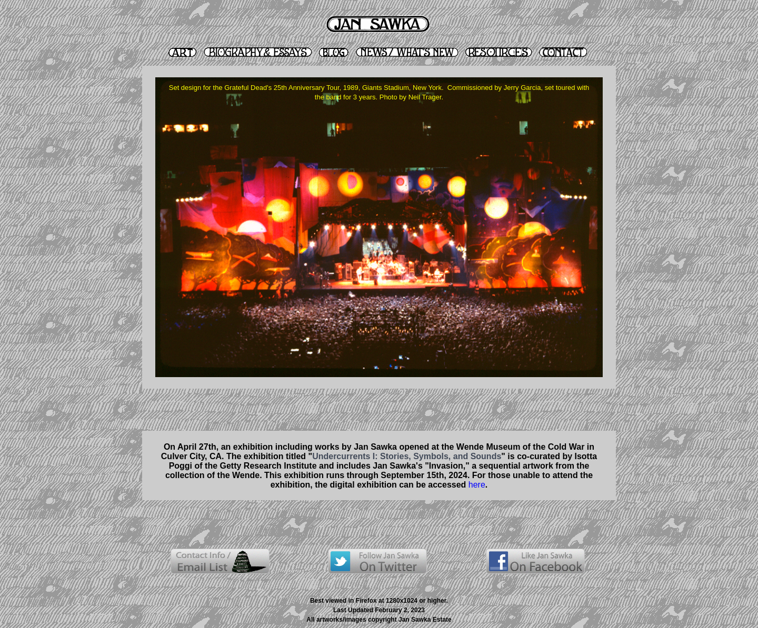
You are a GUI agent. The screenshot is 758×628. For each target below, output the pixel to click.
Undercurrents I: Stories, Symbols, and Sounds (406, 456)
